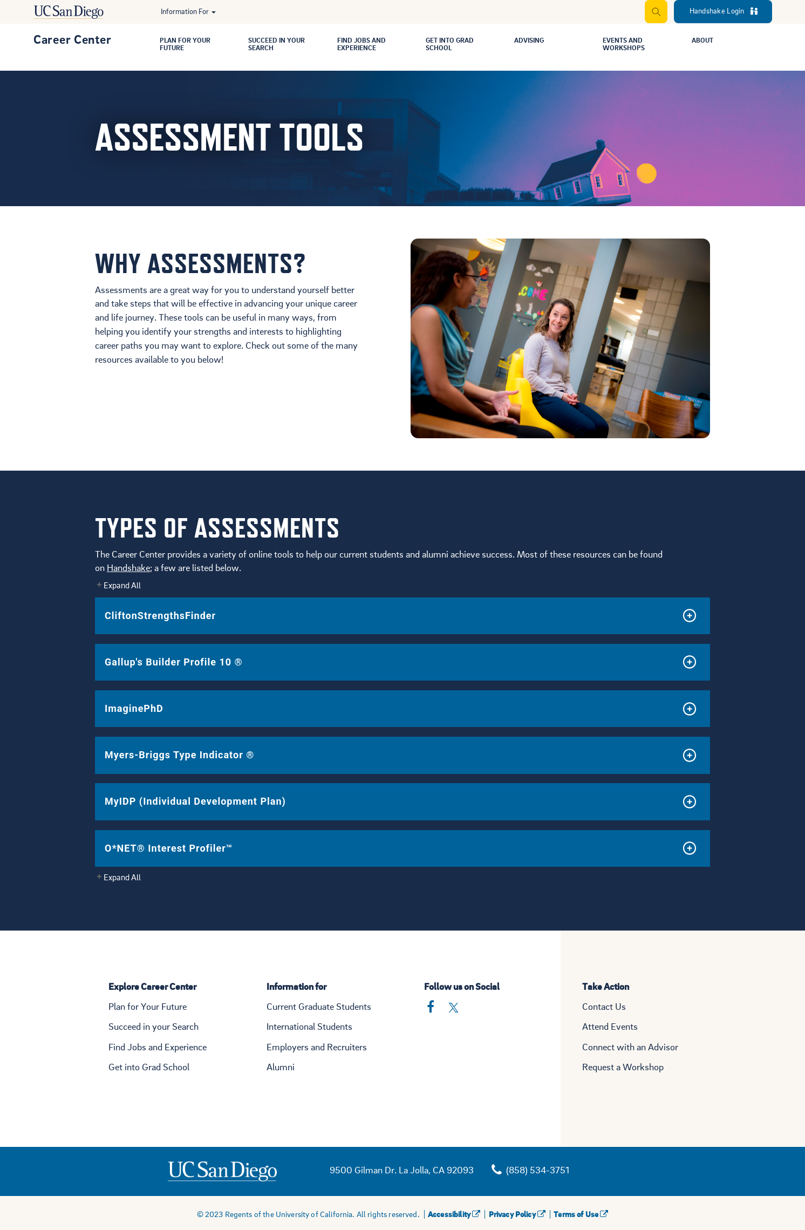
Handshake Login (724, 10)
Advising (531, 41)
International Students (309, 1026)
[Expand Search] (655, 11)
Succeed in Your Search (280, 45)
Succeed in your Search (153, 1026)
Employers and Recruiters (317, 1046)
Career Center (72, 38)
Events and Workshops (626, 45)
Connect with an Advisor (630, 1046)
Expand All (122, 585)
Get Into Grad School (453, 45)
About (704, 41)
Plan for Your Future (188, 45)
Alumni (281, 1066)
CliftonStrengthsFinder (160, 615)
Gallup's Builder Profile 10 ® (174, 662)
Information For (188, 11)
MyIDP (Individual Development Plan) (195, 801)
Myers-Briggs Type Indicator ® (179, 754)
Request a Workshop (623, 1066)
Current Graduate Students (319, 1006)
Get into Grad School (148, 1066)
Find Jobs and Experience (364, 45)
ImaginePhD (134, 708)
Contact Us (604, 1006)
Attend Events (610, 1026)
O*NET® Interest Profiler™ (169, 848)
